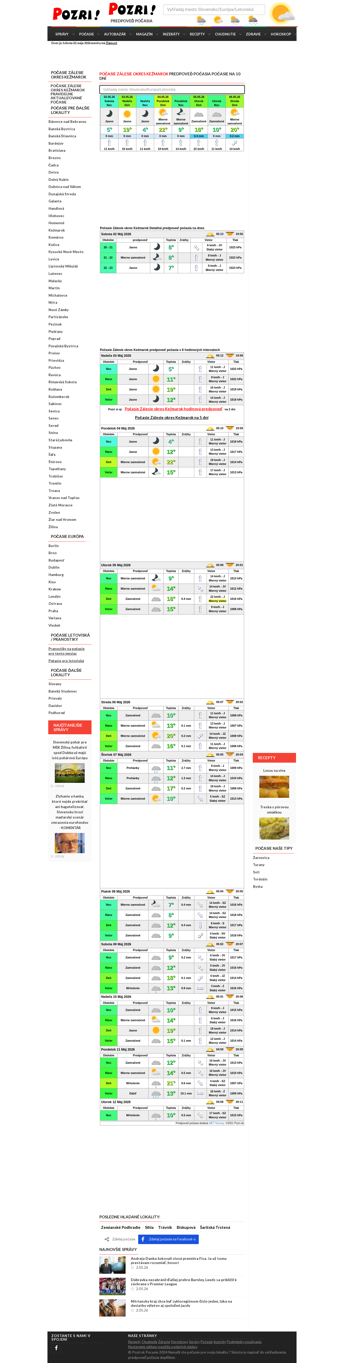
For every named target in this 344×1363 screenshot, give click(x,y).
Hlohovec (56, 216)
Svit (256, 872)
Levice (54, 259)
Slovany (55, 684)
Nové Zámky (59, 310)
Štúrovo (55, 462)
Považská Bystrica (63, 346)
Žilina (53, 527)
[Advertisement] (175, 57)
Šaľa (52, 454)
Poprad (54, 339)
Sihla (149, 1227)
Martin (54, 288)
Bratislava (57, 150)
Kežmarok (57, 230)
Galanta (55, 201)
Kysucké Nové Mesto (66, 252)
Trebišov (56, 476)
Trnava (54, 491)
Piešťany (56, 331)
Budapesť (56, 560)
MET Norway (216, 1123)
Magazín (144, 34)
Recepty (197, 34)
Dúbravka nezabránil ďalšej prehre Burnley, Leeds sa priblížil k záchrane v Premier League (184, 1282)
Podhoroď (57, 713)
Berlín (54, 546)
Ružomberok (59, 397)
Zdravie (253, 34)
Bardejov (56, 143)
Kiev (52, 582)
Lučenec (55, 273)
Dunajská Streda (62, 194)
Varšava (55, 618)
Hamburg (56, 575)
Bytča (257, 886)
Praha (53, 611)
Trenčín (55, 483)
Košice (54, 245)
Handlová (56, 208)
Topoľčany (57, 469)
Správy (61, 34)
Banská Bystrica (62, 129)
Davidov (55, 706)
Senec (54, 418)
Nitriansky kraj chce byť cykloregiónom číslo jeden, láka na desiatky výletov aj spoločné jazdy (181, 1303)
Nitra (53, 302)
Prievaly (55, 698)
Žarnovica (261, 858)
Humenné (56, 223)
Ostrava (55, 603)
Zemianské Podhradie (121, 1227)
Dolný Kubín (59, 179)
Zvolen (54, 512)
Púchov (55, 367)
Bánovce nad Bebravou (67, 121)
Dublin (54, 567)
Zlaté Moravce (61, 505)
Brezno (55, 158)
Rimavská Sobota (63, 382)
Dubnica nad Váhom (65, 187)
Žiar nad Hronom (62, 519)
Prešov (54, 353)
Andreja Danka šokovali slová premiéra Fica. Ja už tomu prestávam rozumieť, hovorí (179, 1260)
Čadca (53, 165)
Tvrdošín (260, 879)
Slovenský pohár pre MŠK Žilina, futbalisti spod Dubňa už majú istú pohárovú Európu (70, 750)
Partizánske (58, 317)
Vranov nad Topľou (64, 498)
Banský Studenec (63, 691)
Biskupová (186, 1227)
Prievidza (56, 360)
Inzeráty (171, 34)
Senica (54, 411)
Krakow (55, 589)
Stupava (55, 447)
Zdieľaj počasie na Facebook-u (168, 1239)
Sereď (54, 425)
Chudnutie (225, 34)
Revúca (55, 375)
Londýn (55, 596)
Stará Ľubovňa (60, 440)
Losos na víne (274, 770)
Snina (53, 433)
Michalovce (58, 295)
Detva (53, 172)
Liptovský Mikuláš (63, 266)
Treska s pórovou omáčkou (274, 809)
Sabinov (55, 404)
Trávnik (165, 1227)
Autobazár (115, 34)
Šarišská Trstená (215, 1227)
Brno (53, 553)
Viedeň (54, 625)
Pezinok (55, 324)
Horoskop (281, 34)
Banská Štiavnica (62, 136)
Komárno (56, 237)
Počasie (86, 34)
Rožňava (55, 389)
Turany (259, 865)
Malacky (55, 281)
